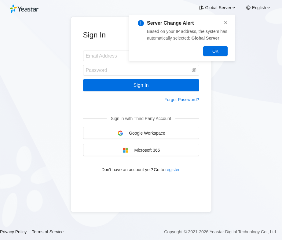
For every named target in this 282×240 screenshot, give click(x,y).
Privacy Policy (13, 231)
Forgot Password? (181, 99)
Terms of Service (48, 231)
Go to (167, 169)
